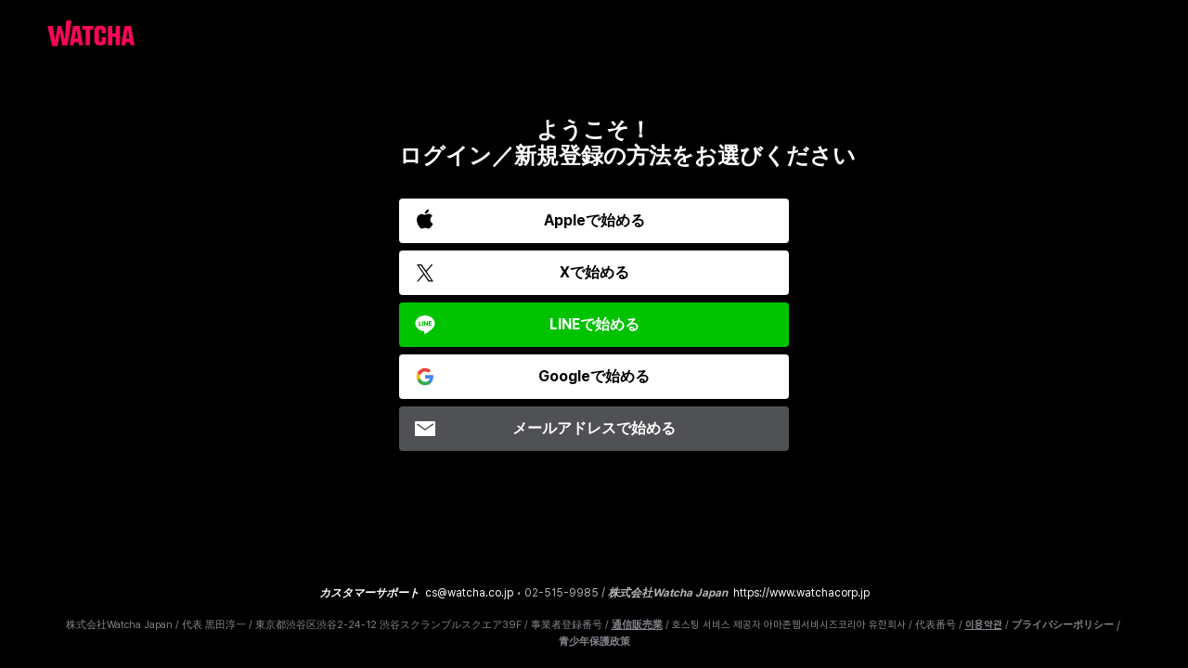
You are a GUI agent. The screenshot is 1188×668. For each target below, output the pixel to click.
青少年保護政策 (594, 642)
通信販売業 (637, 625)
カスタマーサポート (369, 592)
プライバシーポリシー (1063, 625)
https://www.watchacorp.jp (801, 592)
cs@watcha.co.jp (469, 592)
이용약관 (983, 625)
